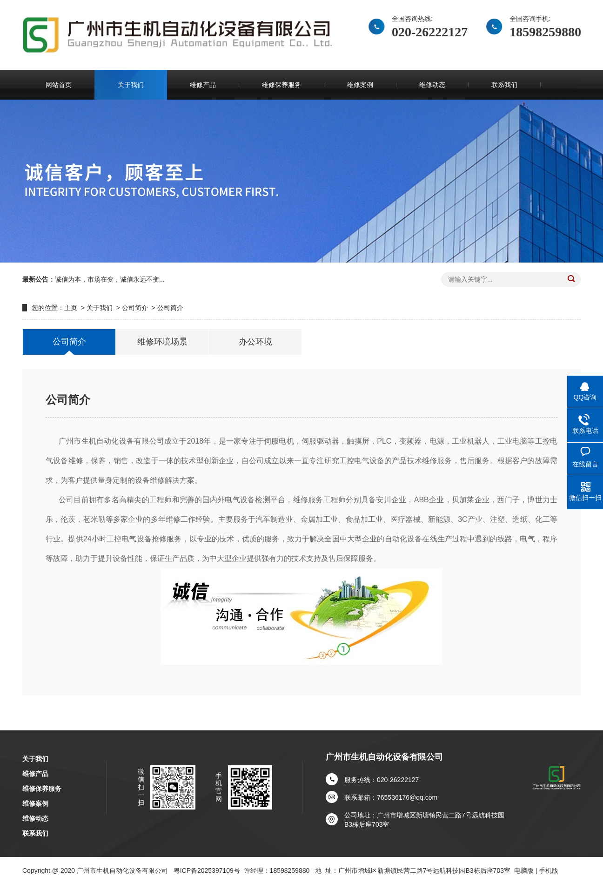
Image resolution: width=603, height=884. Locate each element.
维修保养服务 (281, 84)
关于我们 (131, 84)
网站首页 (59, 84)
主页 (70, 307)
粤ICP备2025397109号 (207, 870)
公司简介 (135, 307)
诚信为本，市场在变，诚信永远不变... (110, 279)
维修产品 (203, 84)
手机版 (548, 870)
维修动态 (432, 84)
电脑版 (524, 870)
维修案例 (360, 84)
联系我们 (504, 84)
